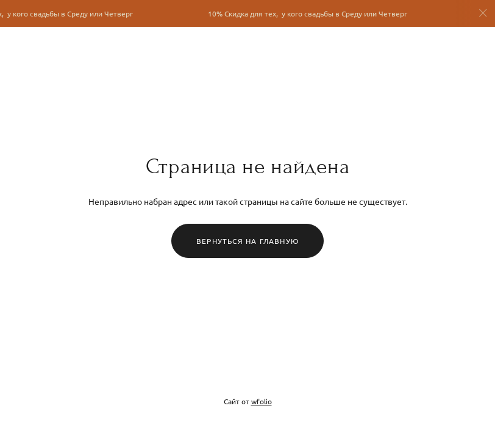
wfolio (261, 401)
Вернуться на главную (247, 241)
